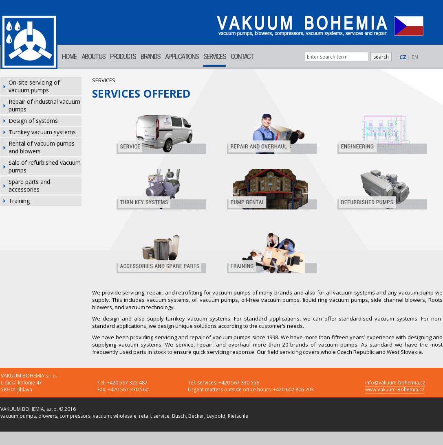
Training (19, 201)
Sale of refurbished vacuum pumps (45, 166)
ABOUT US (93, 56)
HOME (69, 56)
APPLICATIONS (181, 56)
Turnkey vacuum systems (42, 132)
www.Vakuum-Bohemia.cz (394, 389)
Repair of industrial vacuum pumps (44, 105)
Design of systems (33, 120)
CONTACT (242, 56)
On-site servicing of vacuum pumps (34, 86)
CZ (402, 57)
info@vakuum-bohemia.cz (395, 382)
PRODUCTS (123, 56)
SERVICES (214, 56)
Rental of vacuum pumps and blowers (42, 147)
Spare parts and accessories (29, 185)
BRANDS (150, 56)
